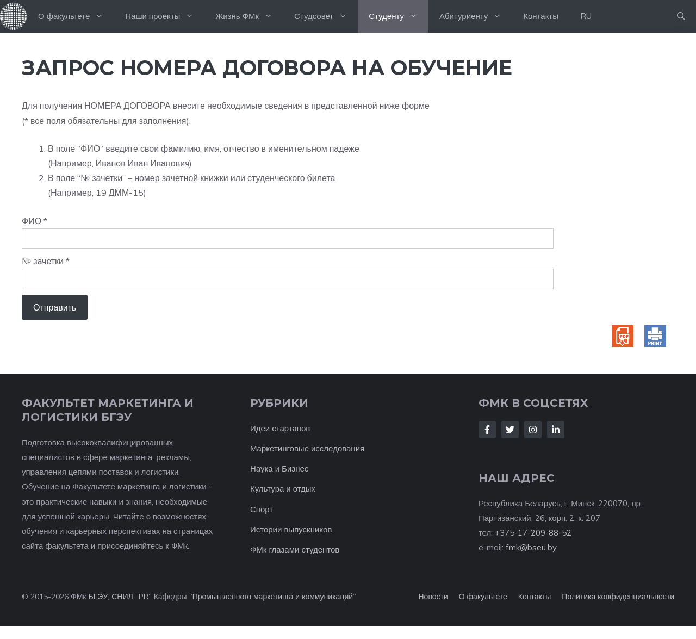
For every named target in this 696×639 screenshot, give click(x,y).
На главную (13, 16)
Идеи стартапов (280, 428)
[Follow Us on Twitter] (510, 429)
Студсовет (326, 16)
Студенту (398, 16)
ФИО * (34, 220)
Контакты (540, 16)
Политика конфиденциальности (618, 596)
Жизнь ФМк (249, 16)
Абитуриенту (475, 16)
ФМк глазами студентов (294, 549)
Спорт (261, 509)
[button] (681, 16)
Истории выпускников (291, 529)
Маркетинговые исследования (307, 448)
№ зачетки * (46, 261)
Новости (433, 596)
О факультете (76, 16)
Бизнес (295, 468)
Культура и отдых (282, 488)
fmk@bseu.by (531, 547)
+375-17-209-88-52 (533, 533)
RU (586, 16)
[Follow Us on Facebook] (487, 429)
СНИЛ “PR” (131, 596)
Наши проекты (164, 16)
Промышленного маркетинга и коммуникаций (272, 596)
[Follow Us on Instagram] (533, 429)
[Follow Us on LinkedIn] (555, 429)
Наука (261, 468)
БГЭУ (98, 596)
